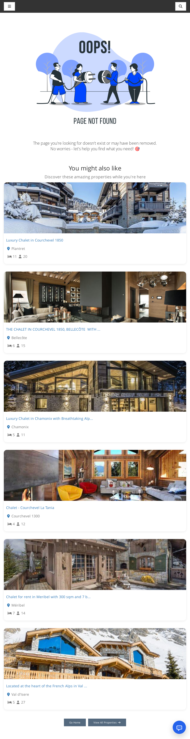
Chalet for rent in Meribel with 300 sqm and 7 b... (48, 596)
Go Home (74, 722)
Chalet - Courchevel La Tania (30, 507)
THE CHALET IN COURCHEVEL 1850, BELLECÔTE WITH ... (53, 329)
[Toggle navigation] (180, 6)
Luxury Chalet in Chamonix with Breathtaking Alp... (49, 418)
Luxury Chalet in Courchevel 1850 (34, 240)
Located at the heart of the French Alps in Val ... (46, 685)
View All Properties (107, 722)
